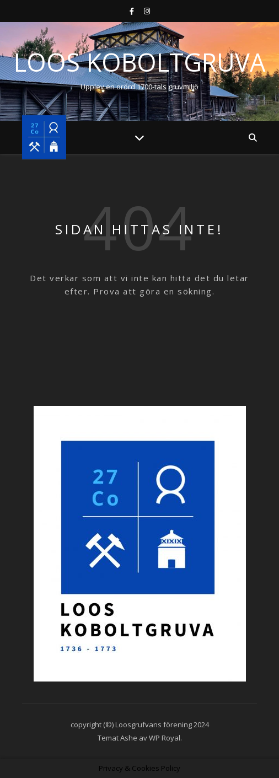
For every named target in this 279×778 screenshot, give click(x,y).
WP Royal (164, 738)
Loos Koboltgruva (139, 62)
